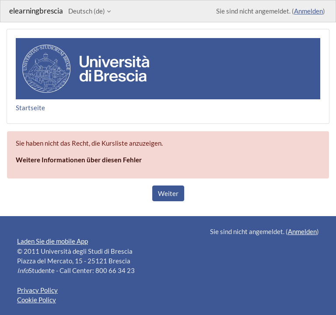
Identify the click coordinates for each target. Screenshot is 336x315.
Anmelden (308, 11)
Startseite (30, 108)
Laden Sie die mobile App (52, 241)
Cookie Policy (36, 300)
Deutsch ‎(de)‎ (86, 11)
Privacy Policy (37, 290)
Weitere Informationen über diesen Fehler (79, 160)
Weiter (168, 193)
